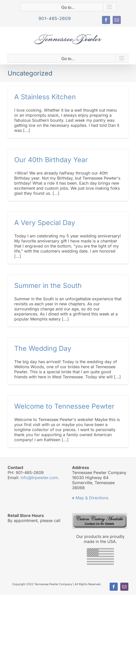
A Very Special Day (44, 222)
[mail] (117, 20)
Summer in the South (48, 285)
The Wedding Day (42, 348)
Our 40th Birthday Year (51, 160)
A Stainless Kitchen (45, 97)
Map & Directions (92, 497)
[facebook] (106, 20)
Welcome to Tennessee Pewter (64, 406)
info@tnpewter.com (39, 477)
